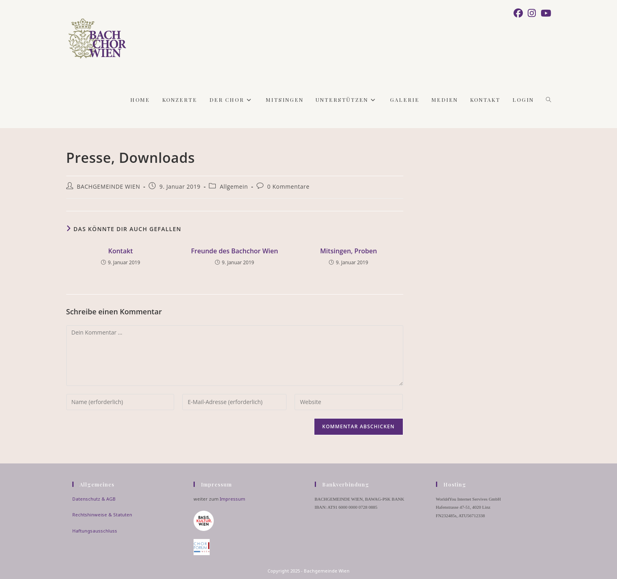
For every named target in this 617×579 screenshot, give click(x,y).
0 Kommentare (288, 186)
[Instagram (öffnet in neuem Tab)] (531, 13)
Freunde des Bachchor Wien (234, 250)
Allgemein (234, 186)
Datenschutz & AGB (94, 499)
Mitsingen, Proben (348, 250)
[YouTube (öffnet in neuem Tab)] (544, 13)
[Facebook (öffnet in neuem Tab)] (518, 13)
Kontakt (120, 250)
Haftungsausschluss (94, 531)
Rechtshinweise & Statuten (102, 515)
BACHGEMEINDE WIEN (108, 186)
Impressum (232, 499)
